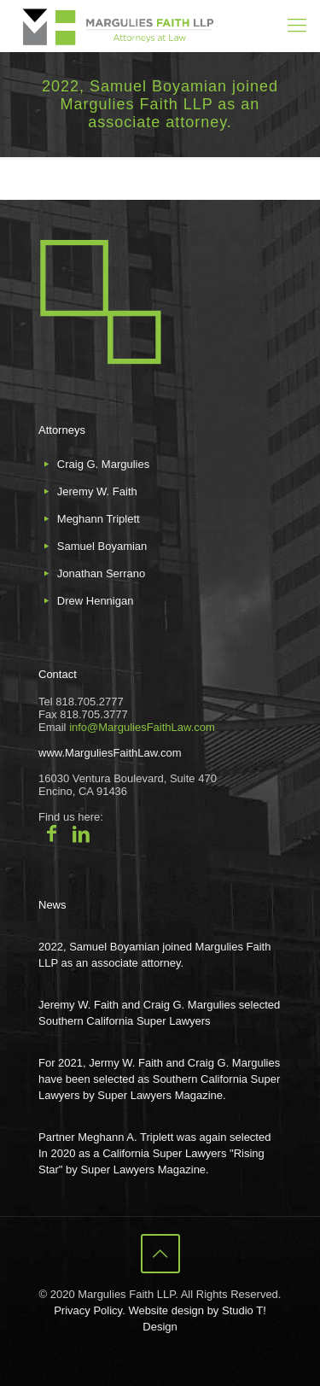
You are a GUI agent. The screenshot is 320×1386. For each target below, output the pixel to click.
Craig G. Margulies (103, 464)
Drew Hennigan (95, 600)
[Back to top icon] (160, 1253)
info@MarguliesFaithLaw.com (142, 727)
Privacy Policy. (89, 1310)
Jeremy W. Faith (97, 491)
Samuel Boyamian (102, 546)
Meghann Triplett (98, 518)
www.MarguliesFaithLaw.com (110, 752)
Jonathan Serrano (101, 573)
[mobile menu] (296, 25)
